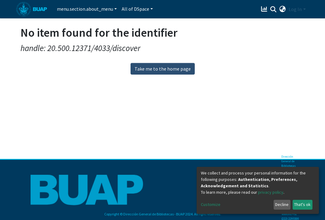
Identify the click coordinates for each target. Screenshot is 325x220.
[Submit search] (273, 9)
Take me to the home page (163, 69)
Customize (210, 204)
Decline (282, 204)
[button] (282, 9)
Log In (295, 9)
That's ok (302, 204)
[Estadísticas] (264, 9)
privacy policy (270, 192)
